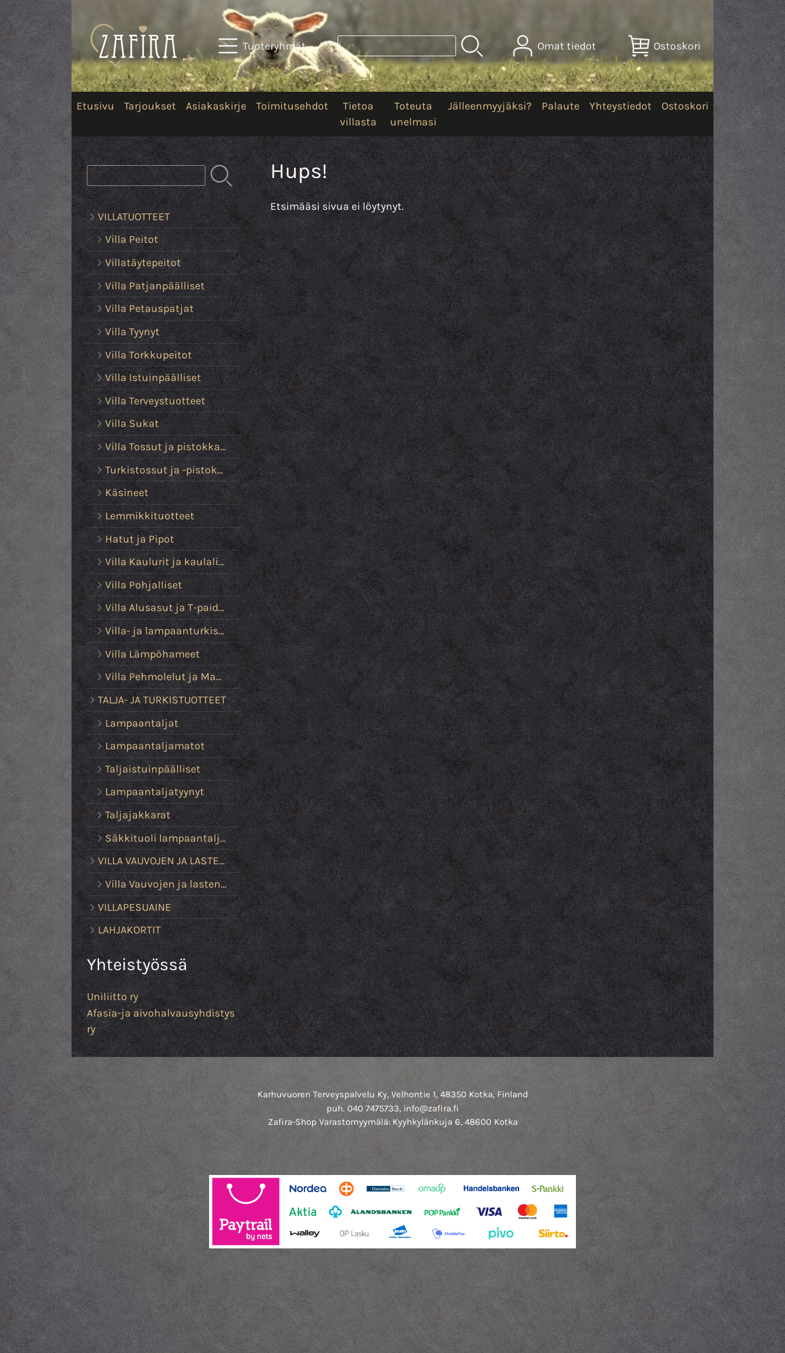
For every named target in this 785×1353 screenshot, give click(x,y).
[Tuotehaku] (396, 45)
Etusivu (95, 106)
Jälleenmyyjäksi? (490, 106)
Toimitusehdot (292, 106)
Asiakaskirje (216, 106)
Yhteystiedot (620, 106)
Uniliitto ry (112, 996)
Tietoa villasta (358, 114)
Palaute (561, 106)
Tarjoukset (150, 106)
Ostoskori (685, 106)
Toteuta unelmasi (413, 114)
